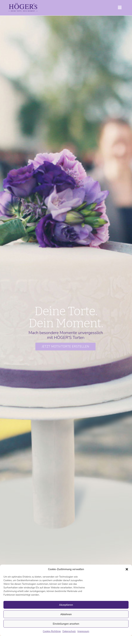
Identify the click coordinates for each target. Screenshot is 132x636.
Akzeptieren (66, 605)
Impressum (83, 631)
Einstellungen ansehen (66, 624)
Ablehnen (66, 614)
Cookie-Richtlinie (52, 631)
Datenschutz (69, 631)
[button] (127, 569)
